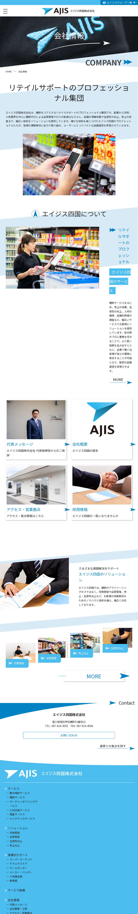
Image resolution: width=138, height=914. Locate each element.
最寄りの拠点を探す (114, 664)
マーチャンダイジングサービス (23, 722)
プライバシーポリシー (22, 889)
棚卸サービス (17, 715)
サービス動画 (16, 808)
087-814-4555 (60, 644)
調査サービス (17, 732)
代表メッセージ (18, 822)
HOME (9, 71)
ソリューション (18, 746)
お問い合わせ (69, 653)
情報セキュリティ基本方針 (25, 896)
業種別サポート (18, 773)
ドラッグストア (18, 781)
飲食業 (13, 798)
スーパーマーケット (21, 777)
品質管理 (15, 754)
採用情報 (13, 840)
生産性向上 (16, 759)
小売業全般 (16, 794)
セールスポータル (19, 867)
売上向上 (15, 763)
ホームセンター (18, 786)
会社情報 (13, 818)
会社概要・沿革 (18, 826)
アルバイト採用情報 (21, 875)
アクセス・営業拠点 (21, 831)
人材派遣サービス (20, 728)
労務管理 (15, 750)
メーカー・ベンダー (21, 790)
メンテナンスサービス (22, 736)
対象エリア (15, 854)
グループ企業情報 (19, 882)
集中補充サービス (20, 711)
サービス (13, 706)
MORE (105, 593)
